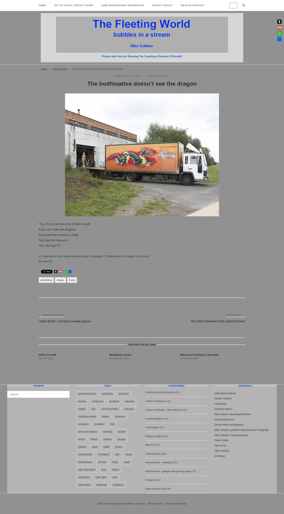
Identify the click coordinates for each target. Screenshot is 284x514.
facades (122, 432)
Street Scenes (158, 76)
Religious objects (154, 436)
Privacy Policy (162, 5)
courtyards (83, 424)
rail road (102, 462)
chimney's (129, 409)
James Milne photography (228, 424)
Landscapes (151, 427)
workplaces (118, 485)
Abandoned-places (225, 393)
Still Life (149, 445)
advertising (60, 69)
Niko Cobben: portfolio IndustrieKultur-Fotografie (241, 430)
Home (42, 5)
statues (60, 280)
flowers (94, 439)
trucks (72, 280)
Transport (150, 480)
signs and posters (86, 469)
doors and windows (87, 432)
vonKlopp (219, 456)
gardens (82, 447)
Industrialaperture (224, 419)
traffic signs (100, 477)
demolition (99, 424)
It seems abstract (154, 418)
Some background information (122, 5)
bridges (81, 409)
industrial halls (85, 454)
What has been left (155, 488)
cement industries (109, 409)
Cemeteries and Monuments (160, 392)
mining (128, 454)
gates (94, 447)
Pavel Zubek (221, 440)
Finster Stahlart (223, 398)
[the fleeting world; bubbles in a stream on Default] (233, 5)
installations (103, 454)
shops (127, 462)
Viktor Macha (221, 450)
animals (82, 401)
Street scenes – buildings (158, 462)
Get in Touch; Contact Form (73, 5)
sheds (115, 462)
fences (81, 439)
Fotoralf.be (220, 403)
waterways (102, 485)
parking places (85, 462)
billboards (129, 401)
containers (120, 416)
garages (121, 439)
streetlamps (83, 477)
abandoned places (87, 394)
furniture (107, 439)
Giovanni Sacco (223, 409)
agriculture (123, 394)
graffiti (106, 447)
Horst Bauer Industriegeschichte (232, 414)
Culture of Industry (155, 401)
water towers (84, 485)
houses (118, 447)
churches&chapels (87, 416)
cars (93, 409)
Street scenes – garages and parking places (168, 471)
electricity (107, 432)
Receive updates (192, 5)
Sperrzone (220, 445)
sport (103, 469)
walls (114, 477)
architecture (97, 401)
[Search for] (38, 394)
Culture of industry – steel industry (163, 409)
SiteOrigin (181, 503)
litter (117, 454)
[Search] (65, 392)
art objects (114, 401)
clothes (105, 416)
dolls (112, 424)
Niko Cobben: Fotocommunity (231, 435)
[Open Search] (243, 5)
